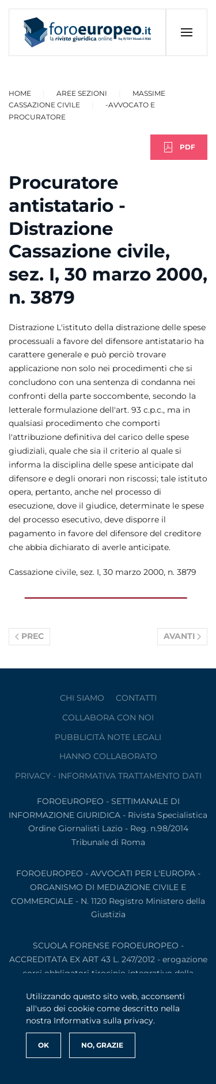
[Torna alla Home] (87, 32)
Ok (43, 1045)
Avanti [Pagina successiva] (183, 636)
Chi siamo (82, 698)
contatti (136, 698)
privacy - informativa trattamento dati (108, 776)
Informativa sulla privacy (103, 1020)
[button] (186, 32)
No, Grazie (102, 1045)
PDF (178, 147)
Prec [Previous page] (29, 636)
